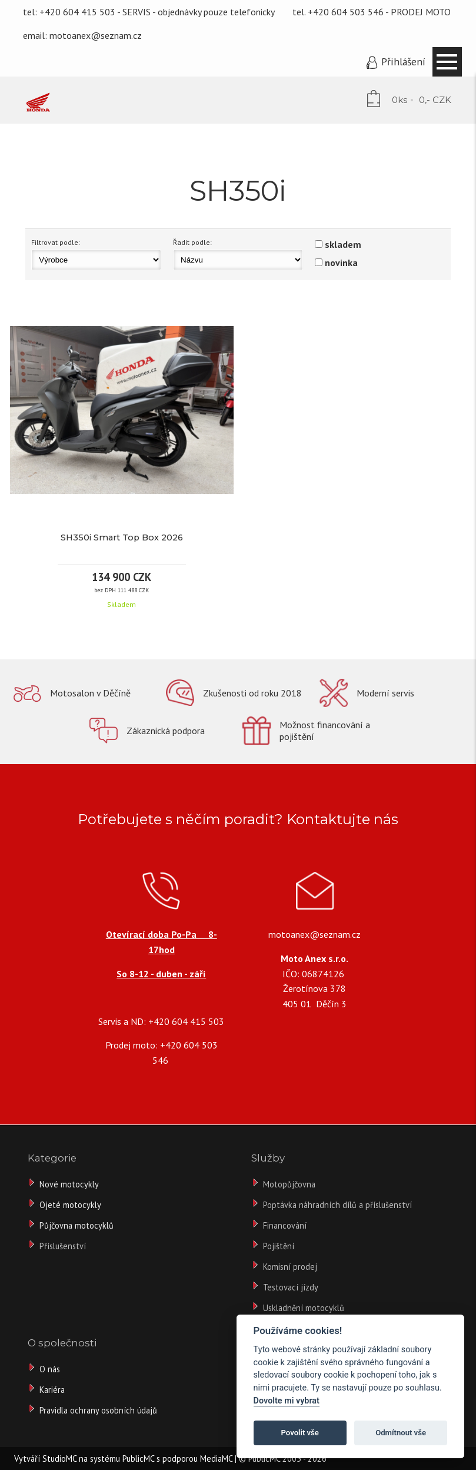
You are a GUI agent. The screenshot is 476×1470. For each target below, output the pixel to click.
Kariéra (52, 1389)
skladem (343, 244)
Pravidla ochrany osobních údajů (98, 1410)
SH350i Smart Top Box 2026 (122, 537)
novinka (341, 262)
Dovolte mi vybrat (286, 1401)
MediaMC (216, 1458)
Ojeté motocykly (70, 1204)
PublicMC (138, 1458)
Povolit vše (300, 1432)
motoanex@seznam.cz (95, 35)
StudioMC (59, 1458)
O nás (49, 1369)
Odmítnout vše (400, 1432)
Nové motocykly (69, 1184)
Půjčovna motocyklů (76, 1225)
